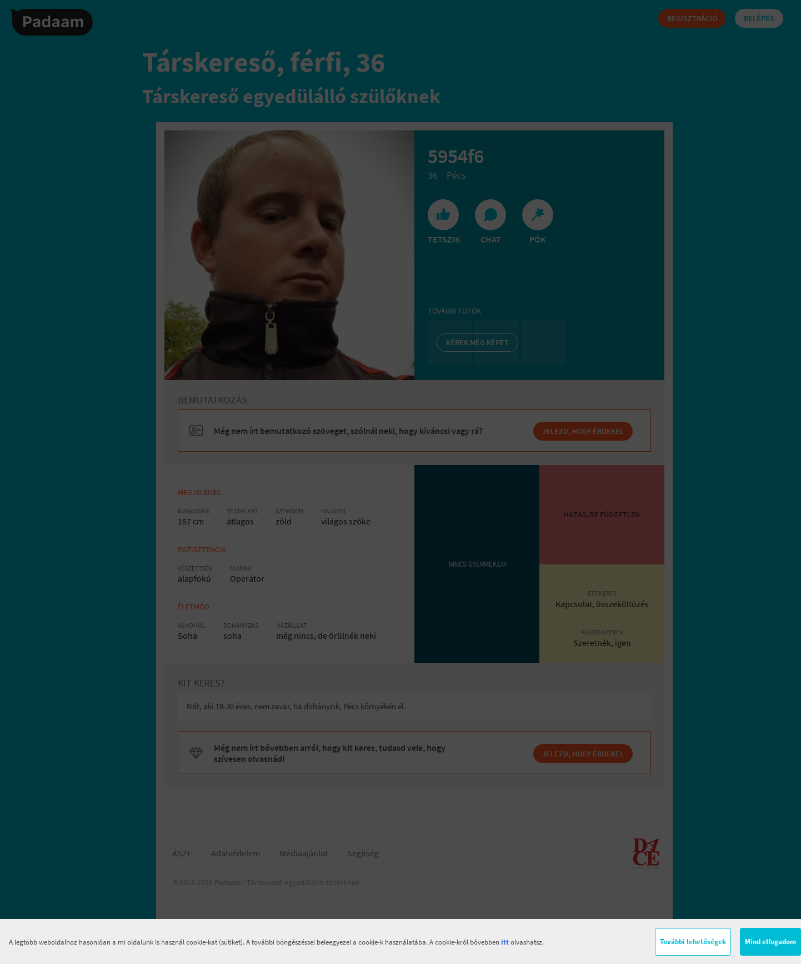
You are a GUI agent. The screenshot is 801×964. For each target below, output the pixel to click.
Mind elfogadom (770, 941)
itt (505, 942)
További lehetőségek (693, 941)
